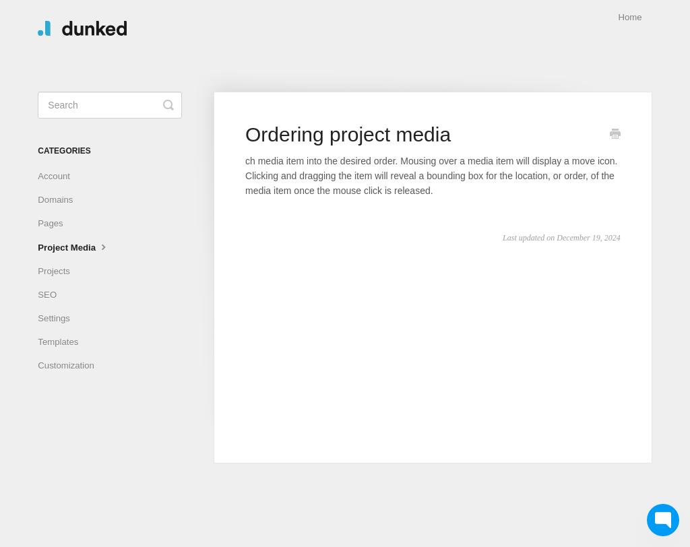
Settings (54, 318)
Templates (58, 342)
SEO (47, 295)
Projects (54, 271)
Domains (55, 200)
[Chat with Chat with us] (663, 520)
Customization (66, 365)
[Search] (109, 105)
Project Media (73, 246)
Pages (50, 223)
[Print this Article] (615, 135)
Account (54, 176)
